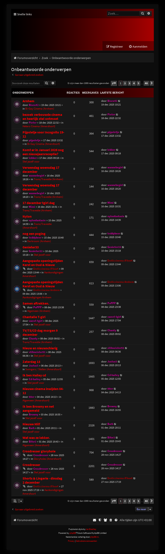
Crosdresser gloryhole (39, 451)
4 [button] (134, 83)
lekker (33, 158)
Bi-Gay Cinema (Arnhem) (39, 108)
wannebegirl (36, 175)
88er (31, 397)
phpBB (73, 533)
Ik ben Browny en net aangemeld (38, 408)
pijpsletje (35, 140)
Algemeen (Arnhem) (38, 311)
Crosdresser (40, 455)
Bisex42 (34, 105)
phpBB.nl (94, 536)
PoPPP (37, 307)
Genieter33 (31, 247)
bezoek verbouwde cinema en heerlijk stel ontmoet (42, 117)
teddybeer (35, 237)
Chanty (33, 338)
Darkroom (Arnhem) (39, 241)
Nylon (27, 216)
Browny (33, 414)
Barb (32, 428)
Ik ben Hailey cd (34, 375)
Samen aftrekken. (36, 303)
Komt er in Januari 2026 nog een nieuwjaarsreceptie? (43, 152)
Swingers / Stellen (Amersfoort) (43, 369)
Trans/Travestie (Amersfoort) (37, 225)
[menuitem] (138, 46)
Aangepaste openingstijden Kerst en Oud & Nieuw (43, 263)
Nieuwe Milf (31, 424)
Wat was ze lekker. (36, 438)
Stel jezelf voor (31, 161)
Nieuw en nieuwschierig (40, 348)
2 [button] (125, 83)
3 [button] (129, 83)
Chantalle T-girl (34, 317)
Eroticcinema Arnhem (46, 290)
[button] (114, 83)
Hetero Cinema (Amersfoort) (39, 126)
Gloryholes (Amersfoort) (47, 459)
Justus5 (33, 365)
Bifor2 (32, 441)
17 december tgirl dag (39, 203)
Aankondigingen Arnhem (37, 297)
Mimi (32, 207)
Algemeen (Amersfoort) (36, 400)
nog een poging (34, 234)
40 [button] (146, 83)
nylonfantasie (37, 220)
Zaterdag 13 (31, 362)
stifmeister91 (37, 352)
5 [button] (138, 83)
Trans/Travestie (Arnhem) (48, 179)
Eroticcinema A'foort (45, 269)
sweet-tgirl (36, 321)
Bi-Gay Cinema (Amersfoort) (43, 144)
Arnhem (28, 101)
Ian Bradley (91, 529)
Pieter (33, 122)
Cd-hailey (35, 379)
